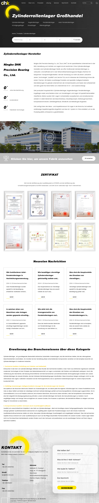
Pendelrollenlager (49, 22)
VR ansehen (89, 158)
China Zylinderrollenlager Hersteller (19, 494)
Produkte (40, 3)
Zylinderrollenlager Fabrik (51, 69)
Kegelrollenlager (33, 22)
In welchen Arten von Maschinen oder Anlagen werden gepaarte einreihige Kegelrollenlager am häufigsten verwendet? (17, 315)
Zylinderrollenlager (18, 22)
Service (56, 3)
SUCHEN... (77, 40)
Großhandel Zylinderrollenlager (77, 69)
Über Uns (31, 3)
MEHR (11, 297)
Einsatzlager (32, 25)
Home (24, 3)
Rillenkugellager (45, 25)
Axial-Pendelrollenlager (66, 22)
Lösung (48, 3)
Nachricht (65, 3)
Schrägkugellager (18, 25)
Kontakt (73, 3)
